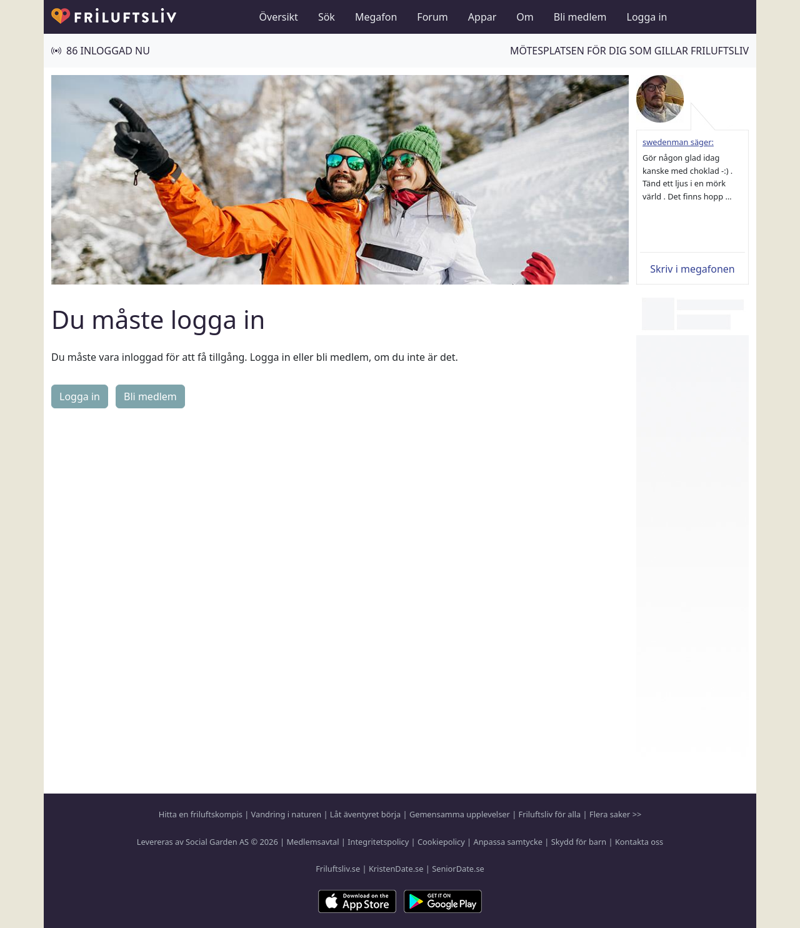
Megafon (376, 17)
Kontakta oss (639, 841)
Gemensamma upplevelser (459, 814)
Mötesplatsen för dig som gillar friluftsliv (629, 51)
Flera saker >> (615, 814)
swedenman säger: (678, 142)
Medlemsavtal (312, 841)
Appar (482, 17)
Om (524, 17)
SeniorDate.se (458, 868)
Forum (432, 17)
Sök (326, 17)
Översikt (278, 17)
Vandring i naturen (286, 814)
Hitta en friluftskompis (200, 814)
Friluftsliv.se (338, 868)
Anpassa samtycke (508, 841)
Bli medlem (580, 17)
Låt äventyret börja (365, 814)
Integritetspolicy (378, 841)
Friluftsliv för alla (550, 814)
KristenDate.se (396, 868)
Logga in (647, 17)
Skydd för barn (578, 841)
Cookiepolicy (441, 841)
